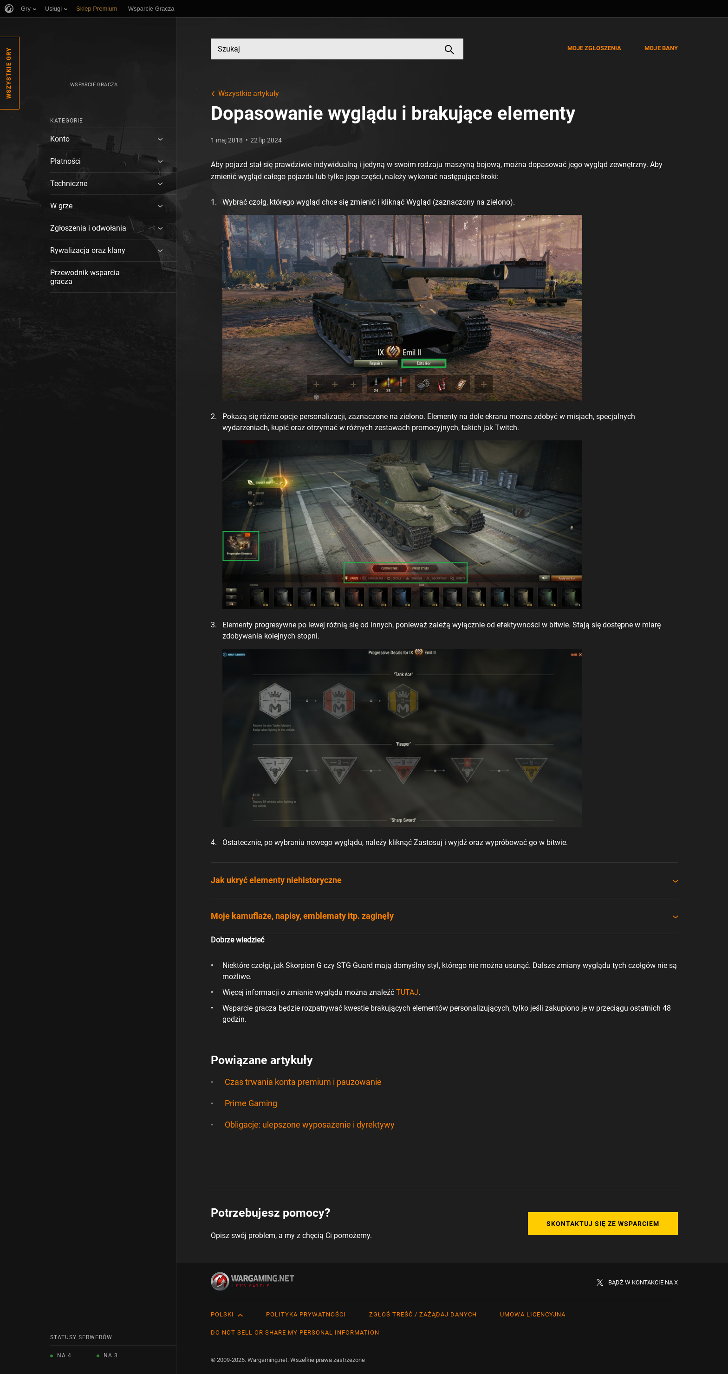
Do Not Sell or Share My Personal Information (295, 1332)
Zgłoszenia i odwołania (88, 228)
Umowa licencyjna (533, 1314)
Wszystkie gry (8, 73)
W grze (61, 205)
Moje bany (661, 48)
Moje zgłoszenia (594, 48)
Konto (60, 139)
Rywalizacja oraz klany (87, 250)
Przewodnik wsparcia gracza (85, 277)
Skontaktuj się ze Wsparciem (602, 1223)
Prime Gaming (251, 1103)
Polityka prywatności (306, 1314)
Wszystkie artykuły (248, 93)
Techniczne (68, 183)
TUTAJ (407, 992)
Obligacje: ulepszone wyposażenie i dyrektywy (310, 1124)
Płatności (65, 161)
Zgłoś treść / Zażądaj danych (423, 1314)
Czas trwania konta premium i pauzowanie (303, 1082)
